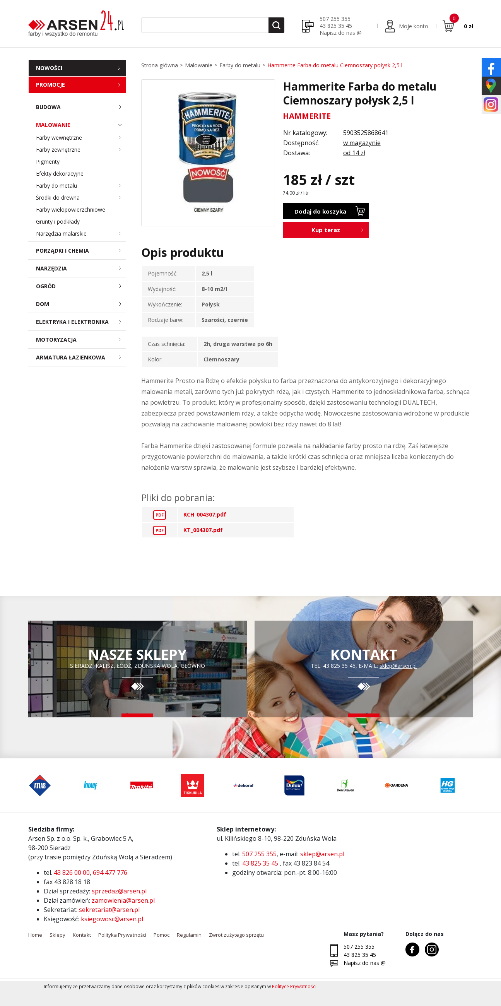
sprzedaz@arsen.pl (119, 891)
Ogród (81, 286)
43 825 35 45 (336, 25)
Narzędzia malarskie (81, 233)
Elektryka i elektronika (81, 321)
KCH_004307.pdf (204, 514)
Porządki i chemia (81, 250)
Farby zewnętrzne (81, 149)
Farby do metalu (81, 185)
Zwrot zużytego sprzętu (236, 934)
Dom (81, 304)
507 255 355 (335, 18)
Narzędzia (81, 268)
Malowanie (81, 124)
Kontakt (82, 934)
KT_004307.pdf (203, 530)
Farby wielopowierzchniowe (70, 209)
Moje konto (413, 26)
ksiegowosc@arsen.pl (112, 919)
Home (35, 934)
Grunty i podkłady (58, 221)
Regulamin (189, 934)
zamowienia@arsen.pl (123, 900)
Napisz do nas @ (341, 32)
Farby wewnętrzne (81, 137)
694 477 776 (110, 872)
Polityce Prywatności (294, 986)
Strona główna (159, 65)
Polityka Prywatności (122, 934)
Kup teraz (325, 230)
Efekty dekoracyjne (60, 173)
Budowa (81, 107)
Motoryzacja (81, 339)
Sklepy (57, 934)
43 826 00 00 (72, 872)
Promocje (50, 84)
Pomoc (161, 934)
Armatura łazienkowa (81, 357)
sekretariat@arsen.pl (109, 909)
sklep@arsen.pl (398, 665)
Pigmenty (48, 161)
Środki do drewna (81, 197)
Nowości (49, 68)
